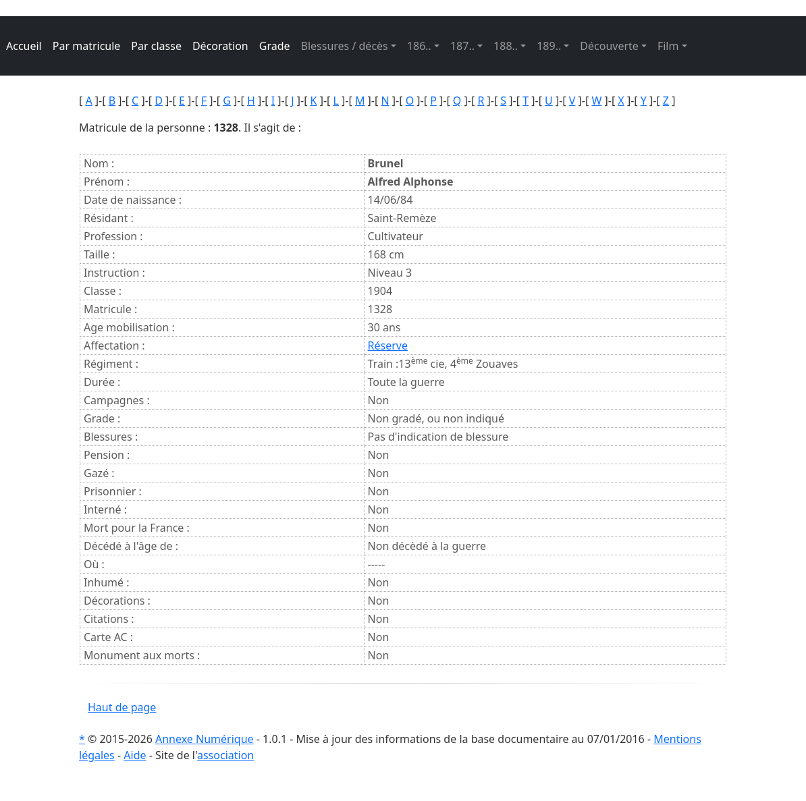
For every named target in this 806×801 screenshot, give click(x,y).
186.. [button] (419, 45)
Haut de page (122, 707)
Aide (135, 755)
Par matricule (87, 45)
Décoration (220, 45)
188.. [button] (505, 45)
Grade (274, 45)
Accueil (24, 45)
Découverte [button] (609, 45)
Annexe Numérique (204, 738)
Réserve (388, 345)
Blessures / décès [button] (344, 45)
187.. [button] (462, 45)
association (225, 755)
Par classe (156, 45)
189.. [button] (549, 45)
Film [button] (668, 45)
